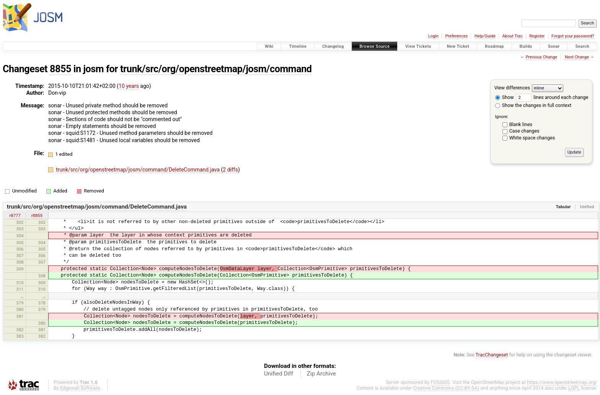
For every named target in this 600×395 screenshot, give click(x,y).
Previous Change (541, 57)
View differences (512, 88)
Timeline (298, 46)
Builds (526, 46)
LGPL (574, 388)
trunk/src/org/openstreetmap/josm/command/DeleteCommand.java (138, 170)
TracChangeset (492, 355)
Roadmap (494, 46)
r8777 (14, 215)
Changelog (333, 46)
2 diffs (230, 170)
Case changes (524, 131)
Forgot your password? (572, 36)
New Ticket (458, 46)
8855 (60, 68)
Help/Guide (485, 36)
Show (504, 97)
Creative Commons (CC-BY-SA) (446, 388)
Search (582, 46)
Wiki (269, 46)
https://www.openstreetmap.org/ (562, 382)
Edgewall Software (80, 388)
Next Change (577, 57)
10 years (129, 86)
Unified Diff (278, 373)
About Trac (512, 36)
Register (537, 36)
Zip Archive (321, 373)
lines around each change (552, 97)
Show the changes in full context (533, 105)
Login (433, 36)
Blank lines (520, 124)
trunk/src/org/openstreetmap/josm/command (216, 68)
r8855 (36, 215)
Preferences (456, 36)
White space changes (532, 138)
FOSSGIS (440, 382)
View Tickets (418, 46)
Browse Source (375, 46)
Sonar (554, 46)
